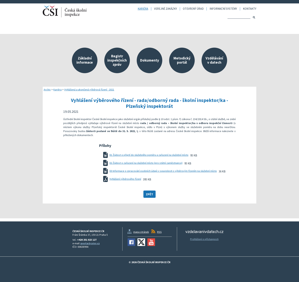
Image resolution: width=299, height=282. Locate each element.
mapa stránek (141, 232)
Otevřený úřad (193, 8)
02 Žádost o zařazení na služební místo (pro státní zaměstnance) (145, 163)
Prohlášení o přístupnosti (204, 239)
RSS (159, 232)
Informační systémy (223, 8)
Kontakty (249, 8)
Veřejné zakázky (165, 8)
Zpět (149, 194)
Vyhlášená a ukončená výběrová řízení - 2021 (89, 89)
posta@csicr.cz (90, 243)
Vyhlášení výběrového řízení (125, 179)
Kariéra (143, 8)
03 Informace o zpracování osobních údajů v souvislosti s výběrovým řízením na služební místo (163, 171)
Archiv (47, 89)
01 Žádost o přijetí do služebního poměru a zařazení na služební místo (148, 155)
